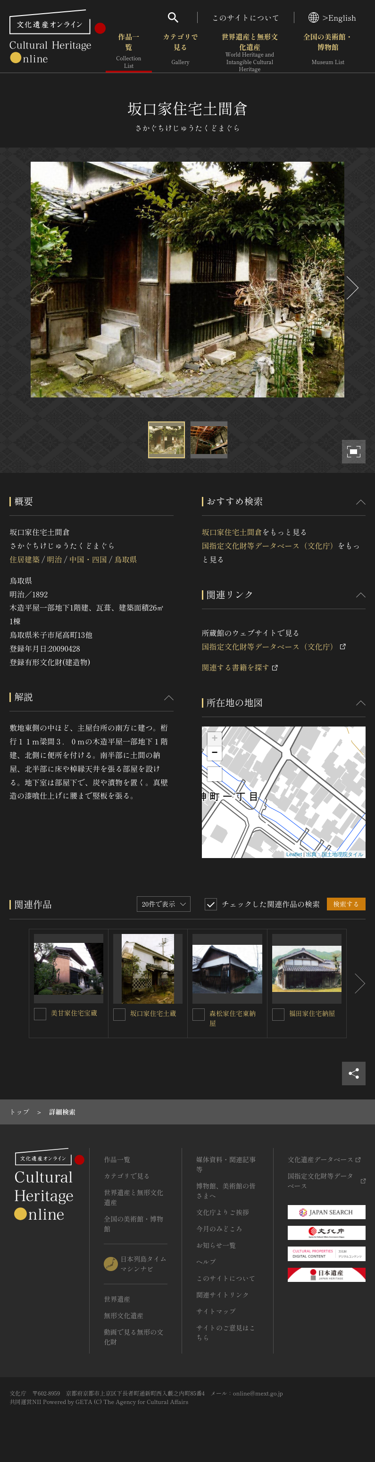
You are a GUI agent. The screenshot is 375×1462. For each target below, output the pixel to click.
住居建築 (24, 559)
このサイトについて (246, 17)
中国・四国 (88, 559)
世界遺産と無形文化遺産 (249, 52)
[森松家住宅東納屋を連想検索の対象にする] (198, 1014)
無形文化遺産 (123, 1315)
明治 (54, 559)
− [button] (214, 753)
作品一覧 (128, 52)
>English (332, 17)
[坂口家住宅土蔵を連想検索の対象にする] (119, 1014)
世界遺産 (117, 1299)
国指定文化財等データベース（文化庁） (270, 545)
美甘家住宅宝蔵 (74, 1012)
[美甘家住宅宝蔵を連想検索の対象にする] (40, 1014)
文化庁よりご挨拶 (222, 1212)
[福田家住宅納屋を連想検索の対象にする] (278, 1014)
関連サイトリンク (222, 1294)
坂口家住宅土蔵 (153, 1013)
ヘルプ (206, 1261)
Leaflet (294, 854)
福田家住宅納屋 (312, 1013)
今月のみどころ (219, 1228)
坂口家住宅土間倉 (232, 531)
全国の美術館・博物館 (328, 52)
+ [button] (214, 739)
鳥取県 (125, 559)
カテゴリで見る (180, 52)
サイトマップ (216, 1311)
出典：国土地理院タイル (334, 854)
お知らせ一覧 (216, 1245)
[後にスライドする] (351, 288)
